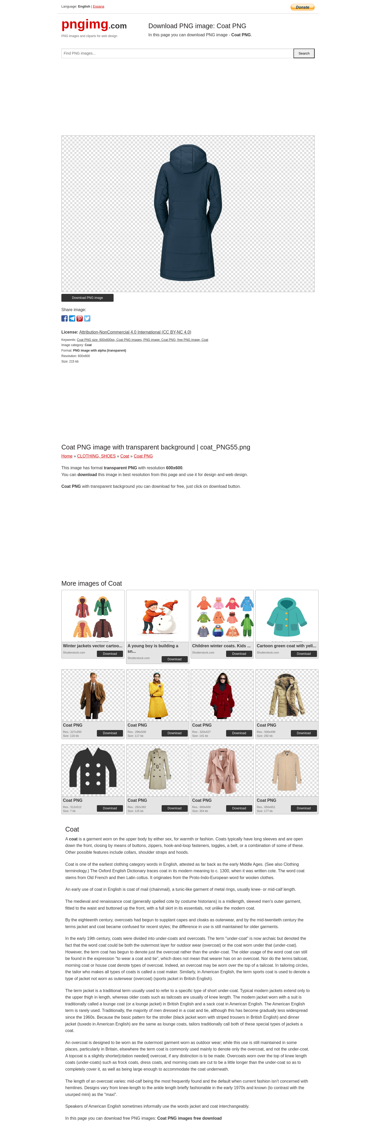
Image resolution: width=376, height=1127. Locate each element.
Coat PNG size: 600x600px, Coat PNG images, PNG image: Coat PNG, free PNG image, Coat (142, 340)
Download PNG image (87, 298)
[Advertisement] (188, 98)
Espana (98, 6)
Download (110, 654)
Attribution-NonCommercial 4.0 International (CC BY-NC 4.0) (135, 332)
